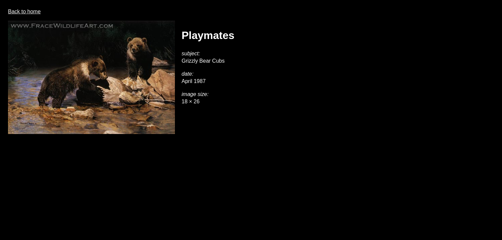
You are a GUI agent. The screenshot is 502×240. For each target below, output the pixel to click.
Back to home (24, 11)
